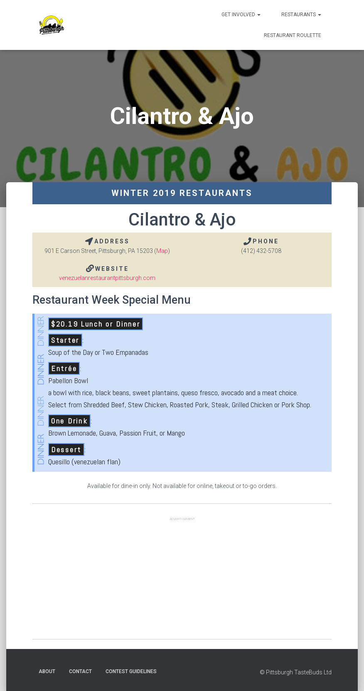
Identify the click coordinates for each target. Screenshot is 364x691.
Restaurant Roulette (292, 35)
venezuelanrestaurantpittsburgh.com (107, 278)
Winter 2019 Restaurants (182, 193)
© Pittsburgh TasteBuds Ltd (296, 672)
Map (162, 251)
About (47, 671)
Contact (80, 671)
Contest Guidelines (131, 671)
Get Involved (241, 14)
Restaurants (301, 14)
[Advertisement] (182, 581)
